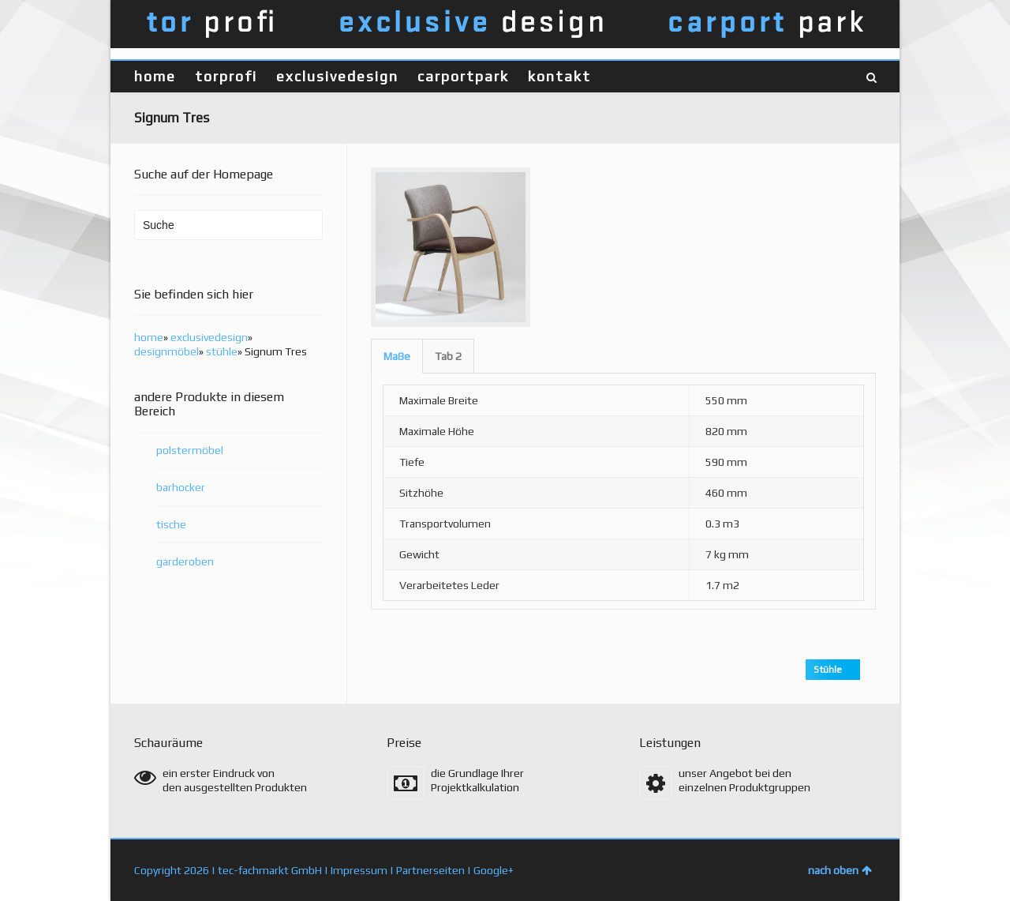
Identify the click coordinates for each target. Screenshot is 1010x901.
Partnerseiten (430, 870)
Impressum (359, 870)
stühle (222, 351)
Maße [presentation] (396, 356)
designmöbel (166, 351)
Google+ (493, 870)
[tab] (397, 356)
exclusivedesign (337, 76)
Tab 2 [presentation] (448, 356)
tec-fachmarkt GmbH (270, 870)
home (155, 76)
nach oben (840, 870)
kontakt (559, 76)
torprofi (226, 76)
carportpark (463, 76)
